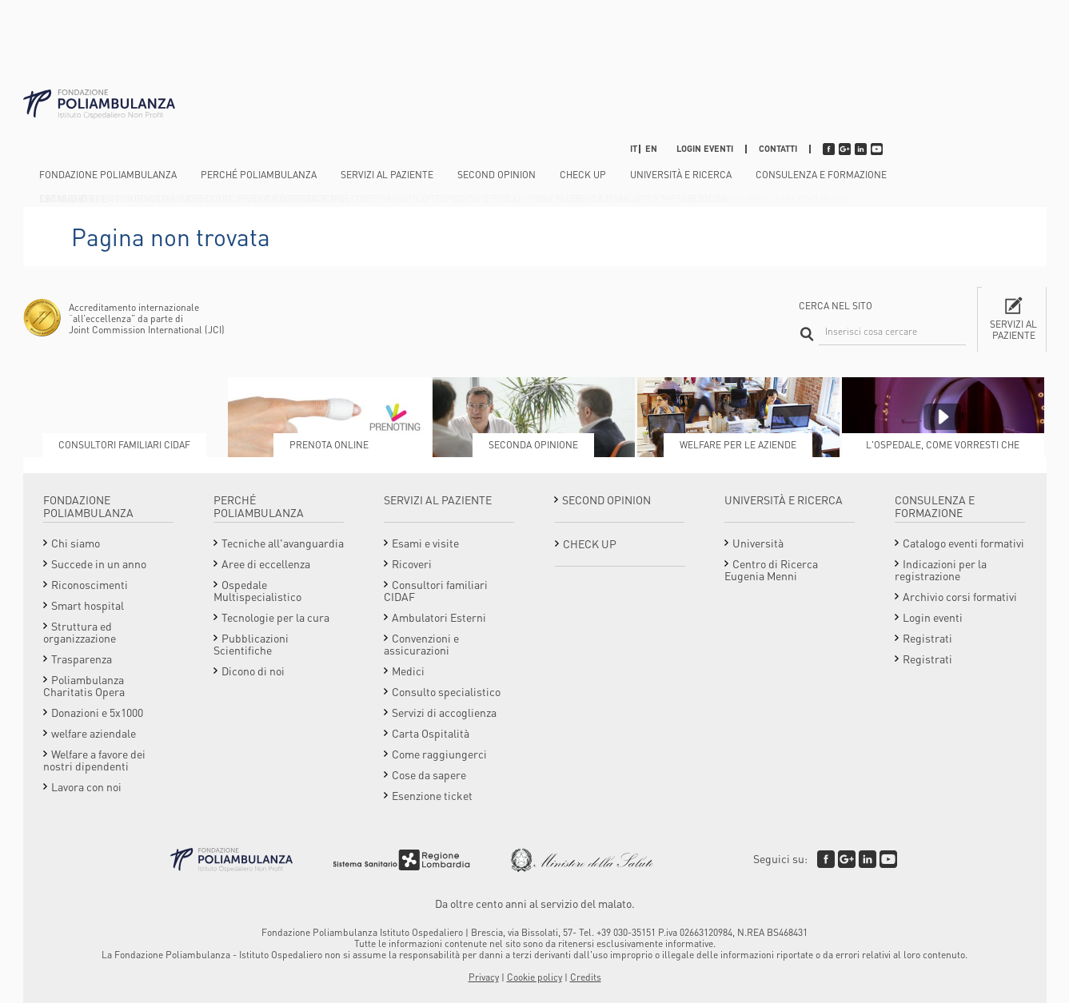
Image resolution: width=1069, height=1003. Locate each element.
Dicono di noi (253, 670)
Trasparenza (81, 658)
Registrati (927, 638)
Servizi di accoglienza (444, 712)
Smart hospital (87, 605)
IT (633, 148)
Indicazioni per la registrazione (941, 569)
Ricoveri (412, 563)
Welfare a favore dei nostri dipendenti (94, 759)
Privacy (484, 977)
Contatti (778, 148)
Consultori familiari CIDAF (436, 590)
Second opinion (496, 175)
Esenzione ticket (432, 795)
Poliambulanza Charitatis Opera (84, 685)
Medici (408, 670)
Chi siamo (75, 542)
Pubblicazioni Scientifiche (251, 644)
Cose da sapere (429, 774)
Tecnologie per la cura (275, 617)
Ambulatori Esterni (439, 617)
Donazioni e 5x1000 (97, 712)
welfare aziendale (93, 733)
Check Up (583, 175)
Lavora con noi (86, 786)
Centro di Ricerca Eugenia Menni (771, 569)
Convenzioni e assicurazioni (421, 644)
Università (758, 542)
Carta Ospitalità (430, 733)
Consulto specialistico (446, 691)
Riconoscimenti (89, 584)
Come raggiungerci (439, 753)
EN (651, 148)
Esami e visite (425, 542)
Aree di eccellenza (265, 563)
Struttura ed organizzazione (79, 632)
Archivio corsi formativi (960, 596)
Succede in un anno (98, 563)
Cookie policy (534, 977)
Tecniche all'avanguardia (282, 542)
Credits (585, 977)
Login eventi (704, 148)
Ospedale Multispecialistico (257, 590)
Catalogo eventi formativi (963, 542)
